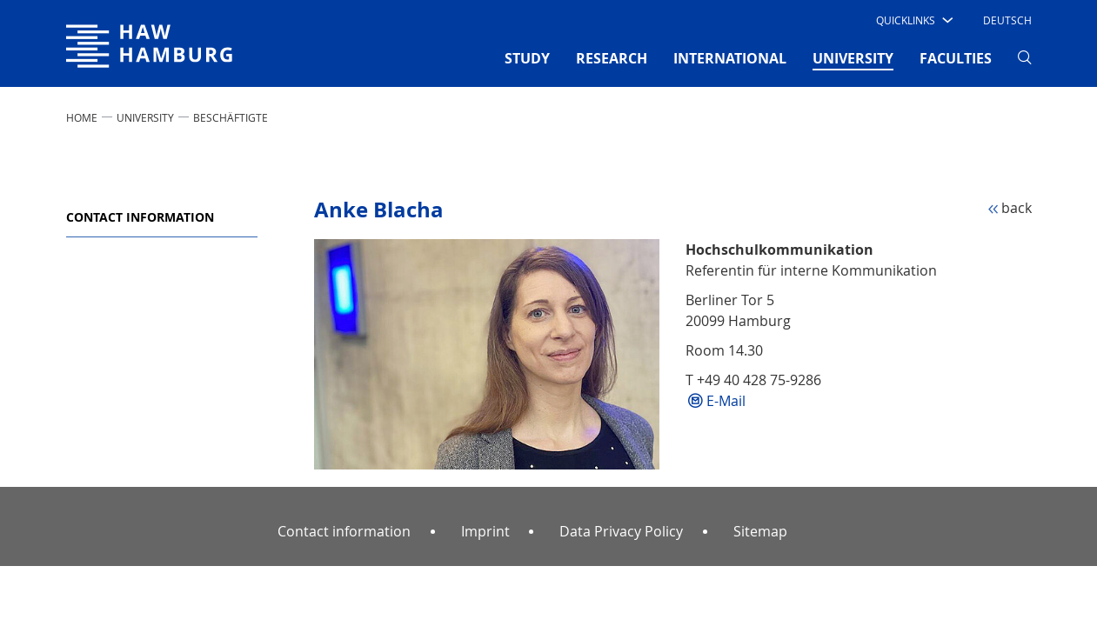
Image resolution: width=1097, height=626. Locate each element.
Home (81, 117)
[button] (913, 20)
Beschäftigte (230, 117)
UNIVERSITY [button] (853, 57)
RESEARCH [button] (611, 58)
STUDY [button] (527, 58)
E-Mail (726, 400)
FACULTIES (956, 58)
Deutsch (1007, 20)
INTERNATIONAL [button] (729, 58)
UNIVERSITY (145, 117)
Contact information (140, 217)
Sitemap (760, 531)
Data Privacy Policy (621, 531)
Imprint (485, 531)
